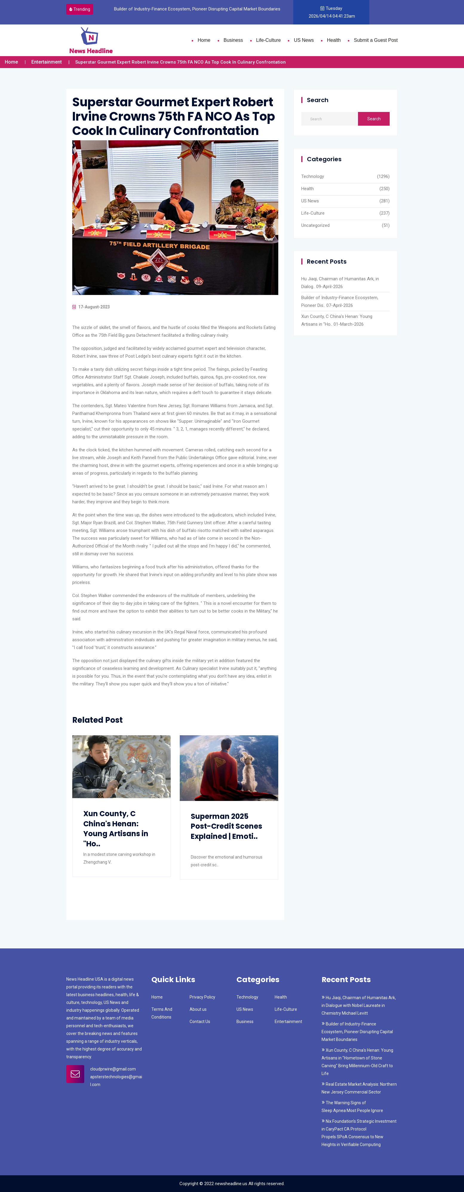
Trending (79, 9)
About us (198, 1009)
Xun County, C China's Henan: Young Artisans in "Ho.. (115, 829)
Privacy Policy (202, 997)
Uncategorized (315, 225)
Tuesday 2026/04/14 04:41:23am (331, 12)
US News (304, 40)
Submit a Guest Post (376, 40)
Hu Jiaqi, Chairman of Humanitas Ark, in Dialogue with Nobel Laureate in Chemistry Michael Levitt (359, 1005)
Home (204, 40)
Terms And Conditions (161, 1013)
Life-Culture (268, 40)
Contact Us (200, 1021)
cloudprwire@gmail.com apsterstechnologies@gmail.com (116, 1077)
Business (233, 40)
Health (334, 40)
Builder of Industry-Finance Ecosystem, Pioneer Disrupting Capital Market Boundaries (198, 9)
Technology (312, 176)
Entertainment (46, 62)
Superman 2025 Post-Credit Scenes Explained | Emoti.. (226, 826)
